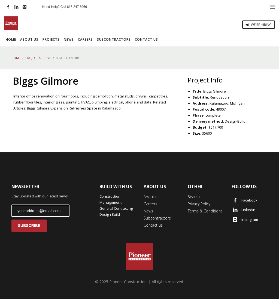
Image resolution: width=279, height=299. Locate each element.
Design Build (109, 214)
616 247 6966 (77, 7)
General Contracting (116, 208)
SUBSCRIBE (29, 225)
